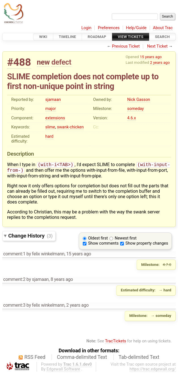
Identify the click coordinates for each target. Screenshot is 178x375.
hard (49, 136)
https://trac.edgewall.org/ (153, 370)
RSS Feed (34, 358)
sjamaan (53, 99)
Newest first (126, 239)
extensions (55, 118)
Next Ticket (157, 46)
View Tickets (130, 37)
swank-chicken (70, 127)
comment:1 (14, 255)
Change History (30, 237)
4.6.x (131, 118)
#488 (19, 62)
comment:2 (14, 280)
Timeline (67, 37)
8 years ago (61, 280)
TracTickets (115, 342)
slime (50, 127)
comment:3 (14, 306)
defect (61, 62)
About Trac (163, 28)
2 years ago (160, 62)
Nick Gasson (138, 99)
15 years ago (151, 56)
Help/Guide (136, 28)
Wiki (43, 37)
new (43, 62)
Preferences (109, 28)
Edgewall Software (63, 370)
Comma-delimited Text (82, 358)
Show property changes (147, 244)
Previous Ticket (126, 46)
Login (86, 28)
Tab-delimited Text (138, 358)
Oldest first (98, 239)
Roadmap (97, 37)
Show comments (103, 244)
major (50, 108)
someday (135, 108)
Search (162, 37)
